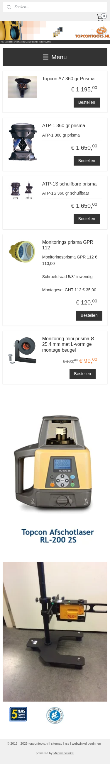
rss (67, 743)
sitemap (56, 743)
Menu (55, 57)
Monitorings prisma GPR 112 (67, 245)
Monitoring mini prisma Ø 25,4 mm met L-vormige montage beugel (68, 344)
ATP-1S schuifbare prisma (69, 183)
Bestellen (86, 102)
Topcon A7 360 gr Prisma (68, 78)
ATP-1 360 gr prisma (63, 125)
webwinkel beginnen (86, 743)
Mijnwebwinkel (63, 753)
